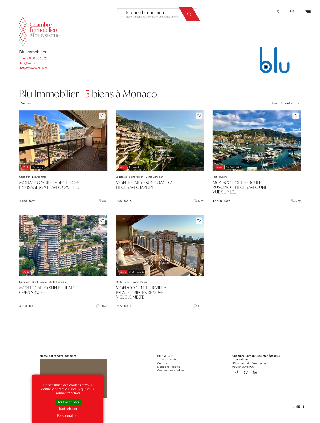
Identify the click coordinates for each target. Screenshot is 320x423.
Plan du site (165, 355)
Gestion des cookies (171, 370)
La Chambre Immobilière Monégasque (39, 31)
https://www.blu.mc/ (33, 68)
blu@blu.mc (28, 63)
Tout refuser (67, 408)
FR (292, 11)
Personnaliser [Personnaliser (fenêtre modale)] (68, 416)
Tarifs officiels (167, 359)
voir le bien (63, 156)
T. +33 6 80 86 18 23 (34, 58)
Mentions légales (168, 366)
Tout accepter (68, 402)
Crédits (162, 363)
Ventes (27, 103)
